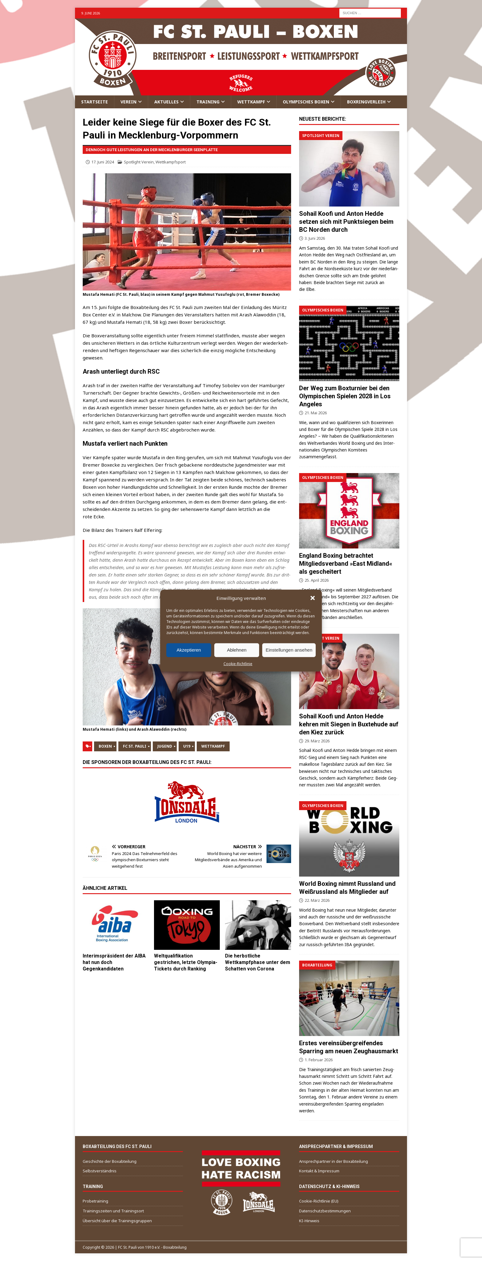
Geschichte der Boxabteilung (109, 1161)
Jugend (164, 746)
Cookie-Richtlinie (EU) (318, 1201)
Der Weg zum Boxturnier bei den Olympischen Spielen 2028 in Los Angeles (345, 396)
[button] (313, 598)
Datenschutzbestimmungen (325, 1211)
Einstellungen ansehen (289, 650)
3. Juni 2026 (315, 238)
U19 (186, 746)
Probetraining (95, 1201)
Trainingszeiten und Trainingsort (113, 1211)
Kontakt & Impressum (319, 1171)
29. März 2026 (317, 741)
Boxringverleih (366, 102)
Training (207, 102)
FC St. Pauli (134, 746)
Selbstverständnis (100, 1171)
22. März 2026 (317, 900)
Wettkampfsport (171, 162)
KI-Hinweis (309, 1220)
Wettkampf (251, 102)
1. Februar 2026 (319, 1059)
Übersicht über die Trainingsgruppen (117, 1220)
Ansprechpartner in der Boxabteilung (333, 1161)
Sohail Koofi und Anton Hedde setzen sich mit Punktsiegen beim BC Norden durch (346, 221)
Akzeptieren (188, 650)
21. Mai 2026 (316, 413)
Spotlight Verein (139, 162)
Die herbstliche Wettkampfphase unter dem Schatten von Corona (257, 962)
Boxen (105, 746)
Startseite (94, 102)
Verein (128, 102)
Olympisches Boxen (306, 102)
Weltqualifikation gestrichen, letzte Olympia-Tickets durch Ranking (185, 962)
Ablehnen (236, 650)
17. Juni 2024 (102, 162)
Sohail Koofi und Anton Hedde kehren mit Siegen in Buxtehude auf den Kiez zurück (348, 724)
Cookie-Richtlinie (237, 663)
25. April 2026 (317, 580)
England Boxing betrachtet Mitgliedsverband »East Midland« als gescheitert (345, 563)
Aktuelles (166, 102)
